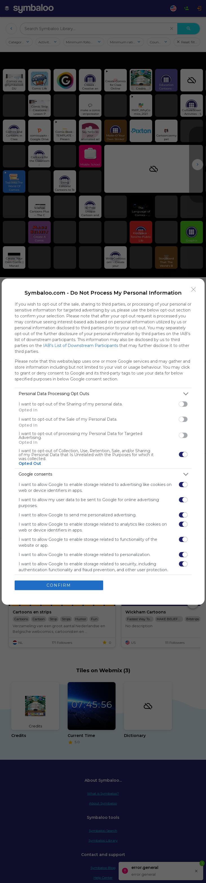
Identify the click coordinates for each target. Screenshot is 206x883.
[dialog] (103, 442)
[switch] (183, 404)
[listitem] (103, 394)
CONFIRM (58, 585)
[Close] (193, 289)
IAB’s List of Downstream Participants (80, 345)
